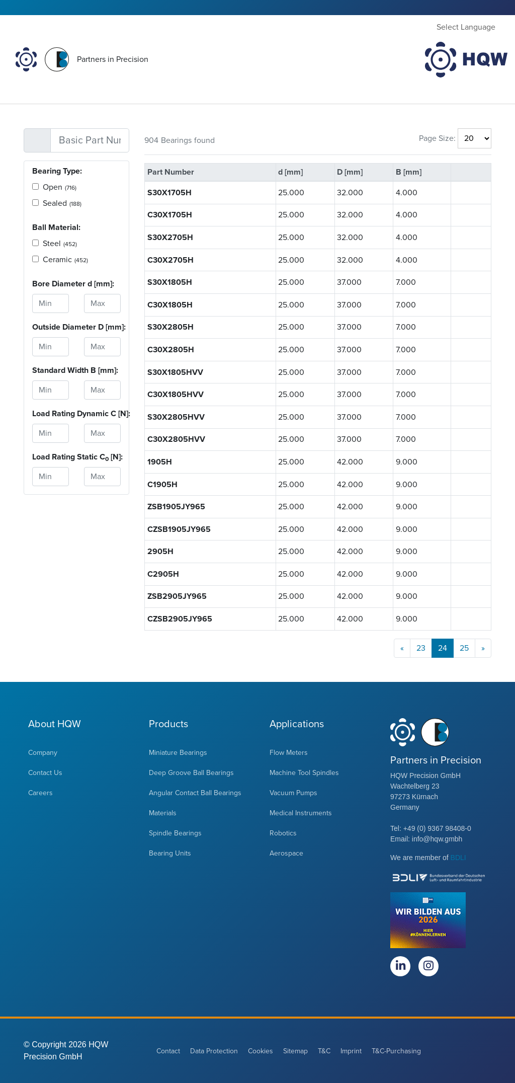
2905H (160, 552)
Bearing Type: (57, 171)
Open (59, 187)
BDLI (458, 858)
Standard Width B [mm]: (50, 370)
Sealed (62, 203)
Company (42, 752)
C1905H (162, 485)
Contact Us (45, 772)
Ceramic (65, 260)
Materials (163, 813)
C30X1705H (169, 215)
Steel (60, 244)
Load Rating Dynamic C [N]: (50, 414)
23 (420, 648)
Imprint (351, 1051)
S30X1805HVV (175, 372)
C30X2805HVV (176, 439)
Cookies (260, 1051)
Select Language (466, 27)
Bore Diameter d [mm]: (50, 284)
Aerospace (286, 853)
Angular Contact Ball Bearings (195, 793)
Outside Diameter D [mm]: (50, 327)
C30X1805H (170, 305)
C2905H (163, 574)
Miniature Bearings (178, 752)
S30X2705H (170, 238)
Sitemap (295, 1051)
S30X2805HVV (176, 417)
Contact (168, 1051)
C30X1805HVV (175, 395)
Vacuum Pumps (293, 793)
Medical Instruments (301, 813)
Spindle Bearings (175, 833)
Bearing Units (170, 853)
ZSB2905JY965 (177, 596)
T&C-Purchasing (396, 1051)
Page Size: (437, 138)
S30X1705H (169, 193)
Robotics (283, 833)
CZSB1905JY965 (179, 529)
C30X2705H (170, 260)
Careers (40, 793)
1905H (159, 462)
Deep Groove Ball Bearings (191, 772)
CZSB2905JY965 (179, 619)
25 (464, 648)
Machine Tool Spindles (304, 772)
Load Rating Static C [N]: (50, 457)
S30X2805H (170, 327)
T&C (324, 1051)
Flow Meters (289, 752)
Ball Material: (56, 227)
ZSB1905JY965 (176, 507)
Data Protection (214, 1051)
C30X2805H (170, 350)
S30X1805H (169, 282)
